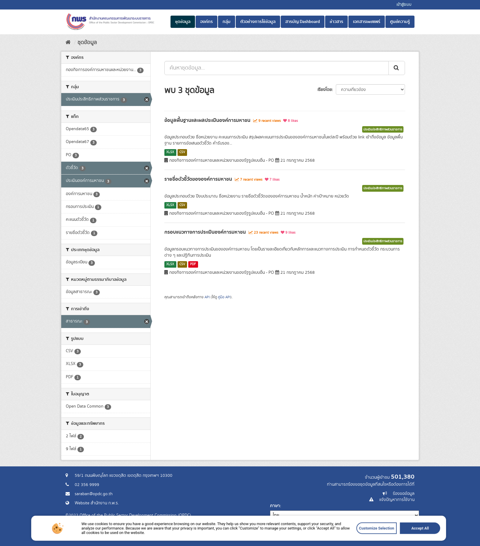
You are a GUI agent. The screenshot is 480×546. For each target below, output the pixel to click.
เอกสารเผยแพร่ (366, 21)
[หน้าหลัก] (68, 43)
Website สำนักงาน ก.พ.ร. (97, 503)
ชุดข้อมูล (182, 21)
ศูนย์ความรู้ (400, 21)
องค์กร (206, 21)
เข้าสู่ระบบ (403, 5)
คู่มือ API (224, 297)
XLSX (170, 152)
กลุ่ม (227, 21)
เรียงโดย (324, 90)
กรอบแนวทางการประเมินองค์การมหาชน (205, 232)
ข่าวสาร (336, 21)
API (207, 297)
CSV (182, 152)
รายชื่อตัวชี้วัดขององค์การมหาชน (198, 179)
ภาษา (275, 506)
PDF (193, 264)
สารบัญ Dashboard (302, 21)
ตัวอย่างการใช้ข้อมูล (258, 21)
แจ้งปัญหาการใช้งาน (396, 500)
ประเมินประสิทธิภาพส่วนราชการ (382, 129)
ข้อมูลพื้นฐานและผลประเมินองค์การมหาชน (207, 120)
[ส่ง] (396, 68)
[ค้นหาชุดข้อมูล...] (276, 68)
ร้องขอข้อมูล (403, 494)
